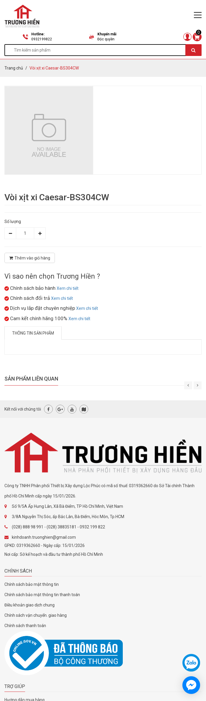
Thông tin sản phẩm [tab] (33, 333)
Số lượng (12, 221)
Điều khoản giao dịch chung (29, 605)
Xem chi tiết (68, 288)
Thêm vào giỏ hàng (29, 258)
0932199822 (41, 39)
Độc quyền (106, 39)
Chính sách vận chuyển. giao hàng (35, 615)
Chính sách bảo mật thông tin (31, 584)
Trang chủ (13, 68)
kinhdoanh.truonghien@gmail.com (44, 537)
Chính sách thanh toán (25, 625)
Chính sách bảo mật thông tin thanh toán (42, 594)
